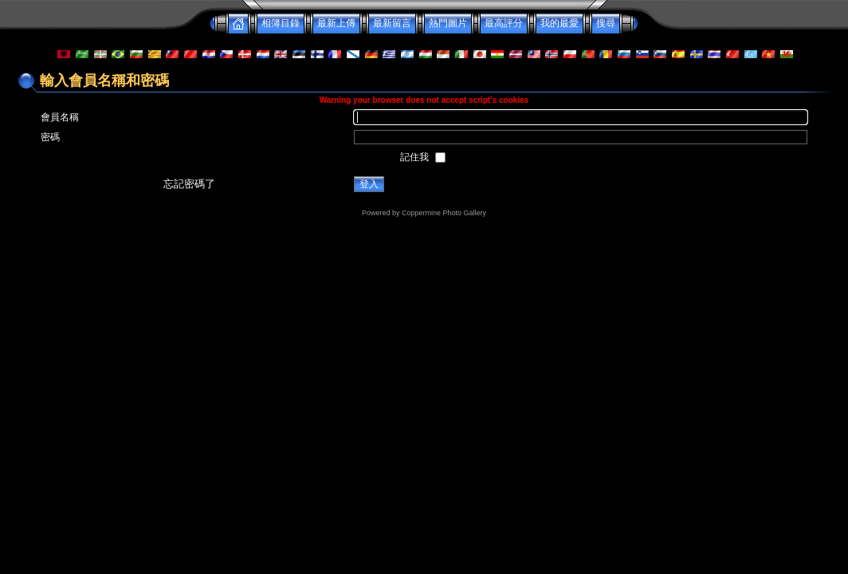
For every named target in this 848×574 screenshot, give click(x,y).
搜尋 (605, 23)
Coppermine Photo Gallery (444, 213)
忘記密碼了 (189, 184)
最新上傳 (336, 23)
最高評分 (504, 23)
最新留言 (392, 23)
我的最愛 (559, 23)
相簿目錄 (280, 23)
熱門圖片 (448, 23)
